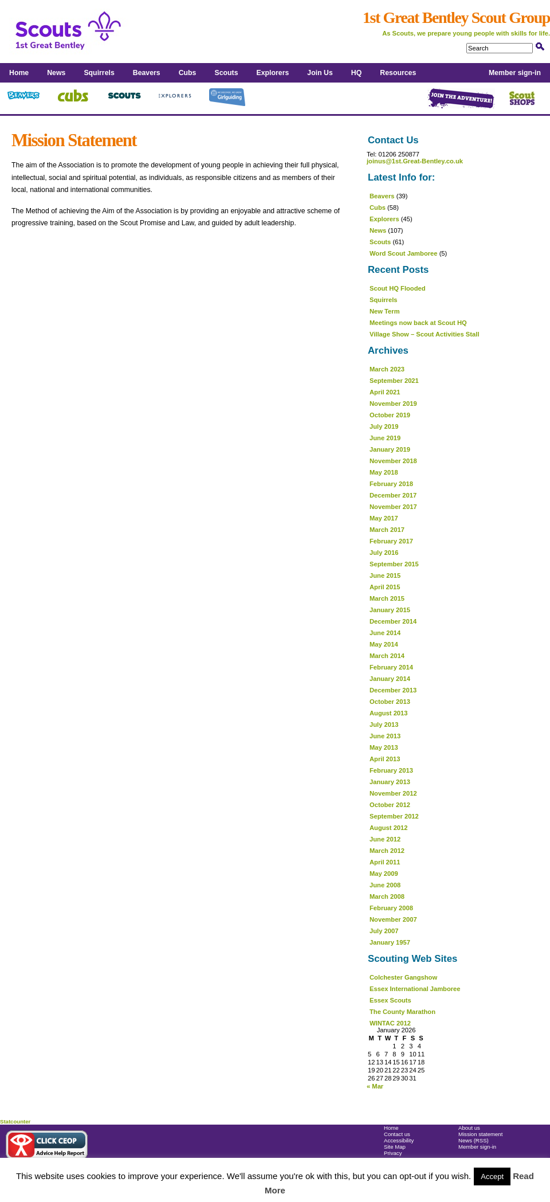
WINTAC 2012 (390, 1023)
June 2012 (385, 839)
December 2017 (393, 495)
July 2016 (384, 552)
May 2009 (384, 873)
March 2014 (387, 655)
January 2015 (390, 609)
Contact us (397, 1134)
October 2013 (390, 701)
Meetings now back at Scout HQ (418, 322)
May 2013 (384, 747)
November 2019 (393, 403)
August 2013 (389, 713)
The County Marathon (402, 1011)
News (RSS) (473, 1140)
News (56, 73)
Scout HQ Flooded (398, 288)
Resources (398, 73)
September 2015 (394, 564)
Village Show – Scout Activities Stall (425, 334)
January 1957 (390, 942)
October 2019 (390, 415)
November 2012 (393, 793)
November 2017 (393, 506)
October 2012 (390, 804)
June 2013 (385, 736)
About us (469, 1128)
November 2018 (393, 460)
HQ (356, 73)
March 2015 (387, 598)
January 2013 (390, 781)
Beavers (146, 73)
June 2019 (385, 437)
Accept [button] (492, 1176)
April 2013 (385, 758)
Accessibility (399, 1140)
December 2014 (393, 621)
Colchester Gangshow (403, 977)
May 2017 (384, 518)
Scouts (226, 73)
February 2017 (391, 541)
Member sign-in (515, 73)
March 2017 (387, 529)
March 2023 (387, 369)
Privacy (393, 1153)
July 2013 (384, 724)
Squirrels (99, 73)
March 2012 (387, 850)
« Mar (375, 1086)
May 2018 (384, 472)
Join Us (319, 73)
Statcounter (15, 1121)
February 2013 (391, 770)
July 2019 (384, 426)
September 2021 (394, 380)
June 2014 (385, 632)
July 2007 (384, 930)
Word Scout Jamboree (404, 253)
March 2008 (387, 896)
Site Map (395, 1147)
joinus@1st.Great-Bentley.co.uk (415, 161)
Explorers (273, 73)
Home (19, 73)
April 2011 (385, 862)
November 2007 (393, 919)
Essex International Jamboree (415, 988)
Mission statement (480, 1134)
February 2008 (391, 908)
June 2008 (385, 885)
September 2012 (394, 816)
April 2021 (385, 392)
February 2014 (391, 667)
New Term (385, 311)
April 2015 (385, 587)
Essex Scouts (390, 1000)
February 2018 (391, 483)
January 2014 (390, 678)
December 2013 (393, 690)
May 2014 (384, 644)
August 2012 (389, 827)
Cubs (188, 73)
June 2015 (385, 575)
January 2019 (390, 449)
